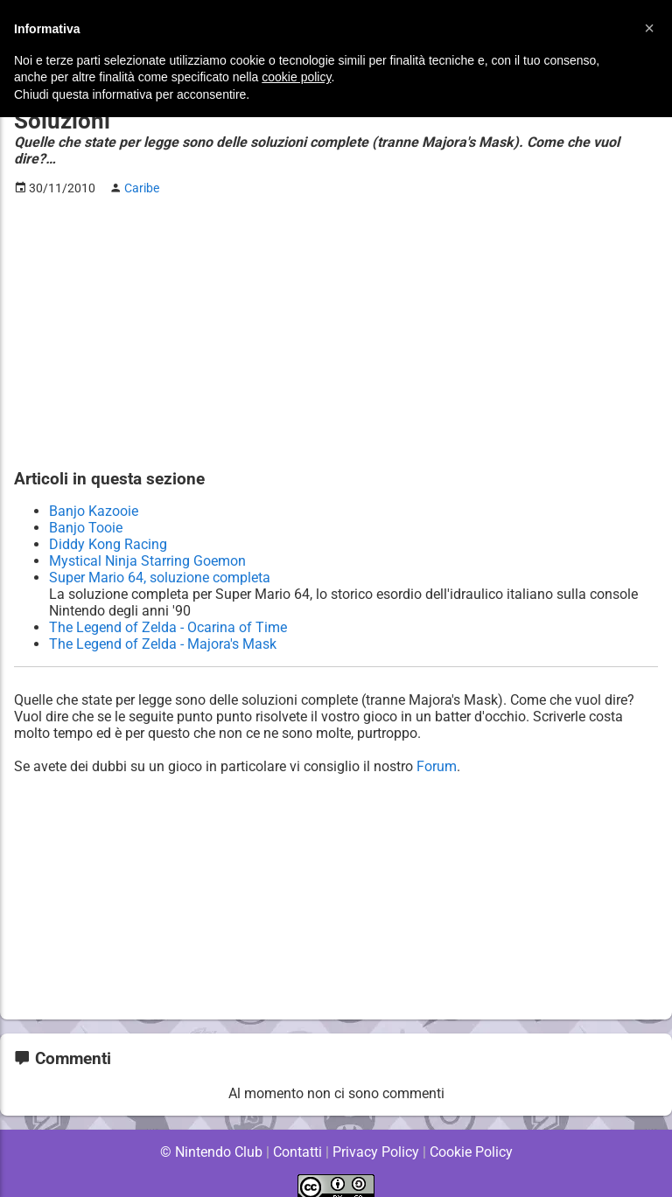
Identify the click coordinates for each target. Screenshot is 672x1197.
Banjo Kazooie (93, 494)
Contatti (297, 1135)
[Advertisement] (336, 315)
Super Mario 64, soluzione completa (160, 561)
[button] (649, 28)
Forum (438, 749)
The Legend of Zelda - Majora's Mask (162, 627)
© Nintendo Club (210, 1135)
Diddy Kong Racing (107, 527)
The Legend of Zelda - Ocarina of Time (167, 610)
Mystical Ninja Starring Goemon (147, 544)
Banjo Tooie (85, 511)
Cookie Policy (471, 1135)
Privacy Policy (375, 1135)
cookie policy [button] (296, 77)
